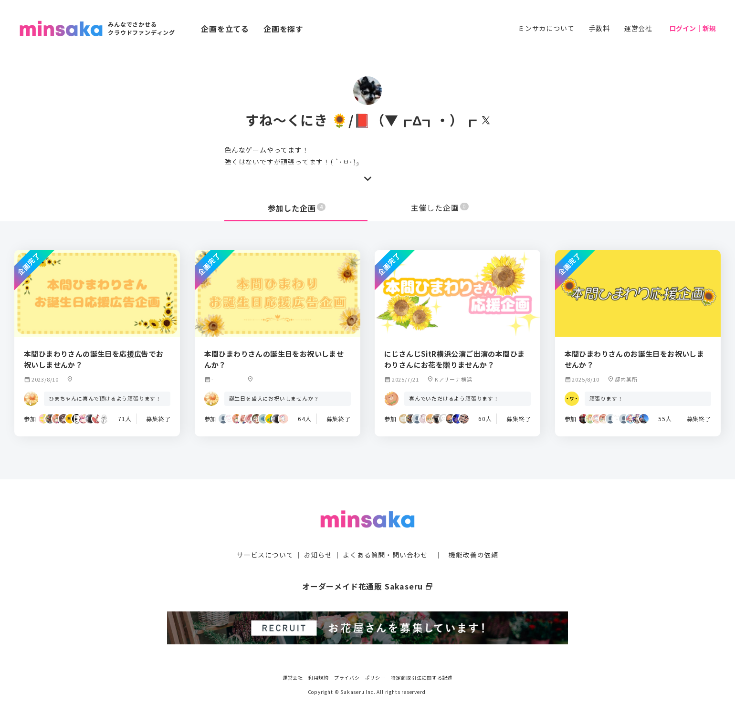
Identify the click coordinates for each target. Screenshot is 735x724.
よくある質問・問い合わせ (385, 554)
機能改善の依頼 (473, 554)
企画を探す (283, 28)
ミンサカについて (546, 28)
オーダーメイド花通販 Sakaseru (367, 585)
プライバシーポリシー (360, 676)
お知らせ (318, 554)
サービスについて (265, 554)
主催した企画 (440, 208)
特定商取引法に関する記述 (422, 676)
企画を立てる (225, 28)
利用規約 (318, 676)
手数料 (598, 28)
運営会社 (638, 28)
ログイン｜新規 (692, 28)
